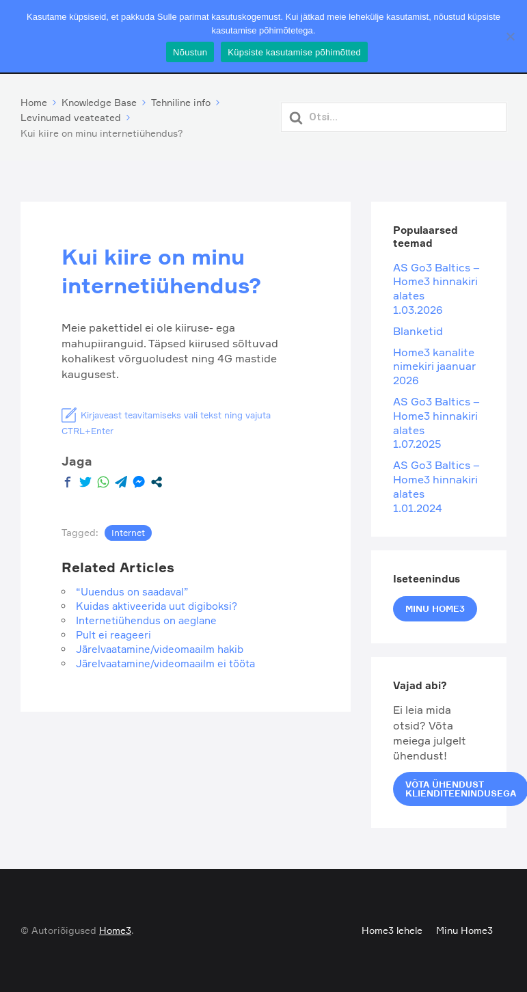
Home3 (115, 930)
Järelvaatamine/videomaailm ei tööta (165, 663)
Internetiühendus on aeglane (146, 620)
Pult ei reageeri (113, 634)
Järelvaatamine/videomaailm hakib (159, 649)
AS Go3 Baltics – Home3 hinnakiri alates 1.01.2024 (436, 487)
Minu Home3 (435, 608)
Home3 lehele (392, 930)
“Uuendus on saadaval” (132, 591)
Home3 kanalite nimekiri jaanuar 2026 (434, 366)
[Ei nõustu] (510, 36)
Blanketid (418, 331)
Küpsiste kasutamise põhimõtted (294, 52)
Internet (128, 532)
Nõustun (190, 52)
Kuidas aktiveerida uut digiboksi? (156, 606)
